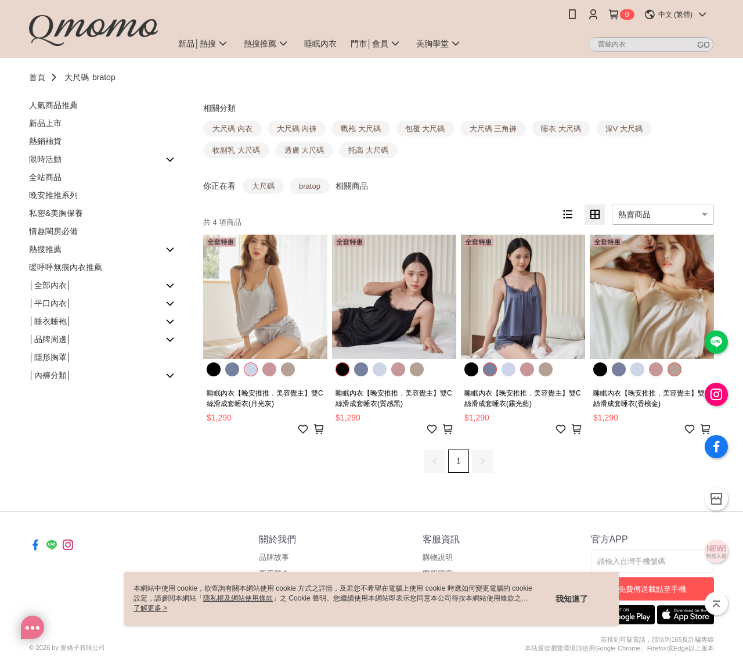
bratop (104, 77)
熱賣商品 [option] (634, 214)
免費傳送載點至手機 (652, 589)
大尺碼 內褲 (297, 128)
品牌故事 (274, 557)
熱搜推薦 (45, 249)
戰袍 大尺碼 (361, 128)
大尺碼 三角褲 (493, 128)
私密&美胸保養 (56, 213)
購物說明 (438, 557)
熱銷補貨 (45, 141)
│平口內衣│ (50, 303)
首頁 (37, 77)
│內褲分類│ (50, 375)
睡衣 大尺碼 (561, 128)
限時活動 (45, 159)
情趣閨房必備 (53, 231)
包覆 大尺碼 (425, 128)
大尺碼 (76, 77)
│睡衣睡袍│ (50, 321)
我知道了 (572, 598)
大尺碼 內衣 (232, 128)
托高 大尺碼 (368, 150)
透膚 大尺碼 (304, 150)
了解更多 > (150, 608)
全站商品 (45, 177)
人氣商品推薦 (53, 105)
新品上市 (45, 123)
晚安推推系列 (53, 195)
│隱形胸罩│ (50, 357)
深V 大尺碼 (624, 128)
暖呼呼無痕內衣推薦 (65, 267)
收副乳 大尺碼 (236, 150)
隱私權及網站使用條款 (238, 598)
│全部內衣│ (50, 285)
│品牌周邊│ (50, 339)
